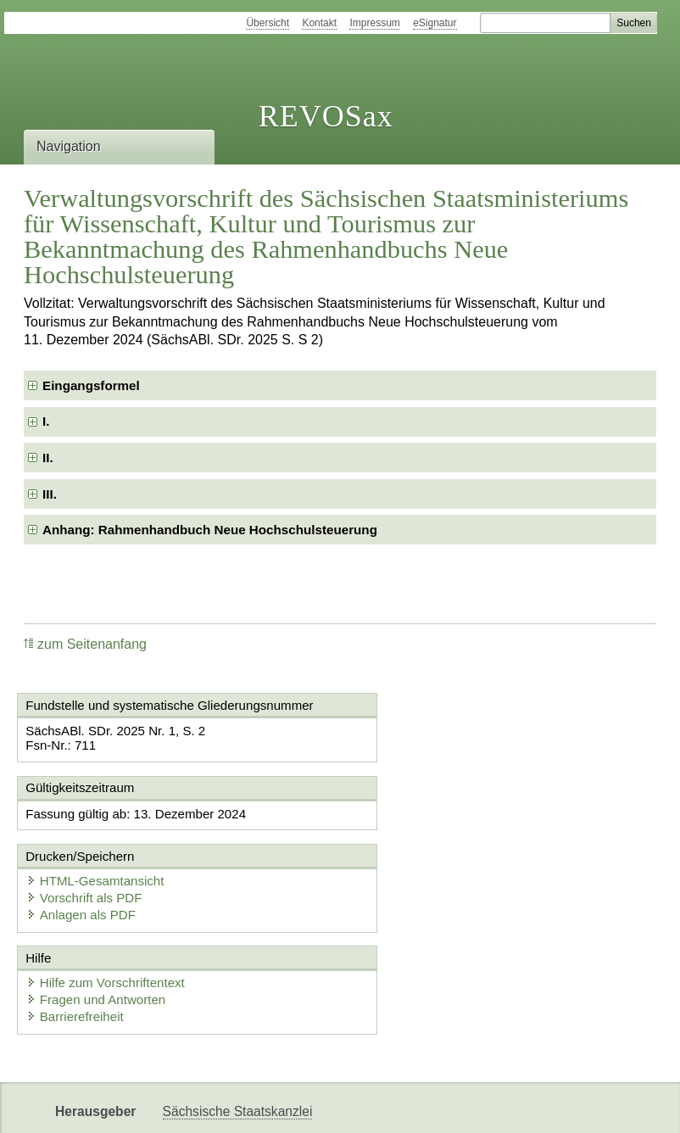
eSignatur (434, 23)
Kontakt (319, 23)
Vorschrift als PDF (418, 830)
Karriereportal (281, 1105)
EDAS (357, 1105)
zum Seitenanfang (85, 644)
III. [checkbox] (49, 494)
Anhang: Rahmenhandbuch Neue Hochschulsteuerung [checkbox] (209, 529)
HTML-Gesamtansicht (429, 813)
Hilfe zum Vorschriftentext (108, 915)
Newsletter (194, 1105)
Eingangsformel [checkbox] (91, 385)
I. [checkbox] (45, 421)
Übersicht (267, 23)
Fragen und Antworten (98, 932)
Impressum (374, 23)
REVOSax (326, 116)
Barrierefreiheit (77, 949)
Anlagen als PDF (415, 847)
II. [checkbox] (47, 457)
